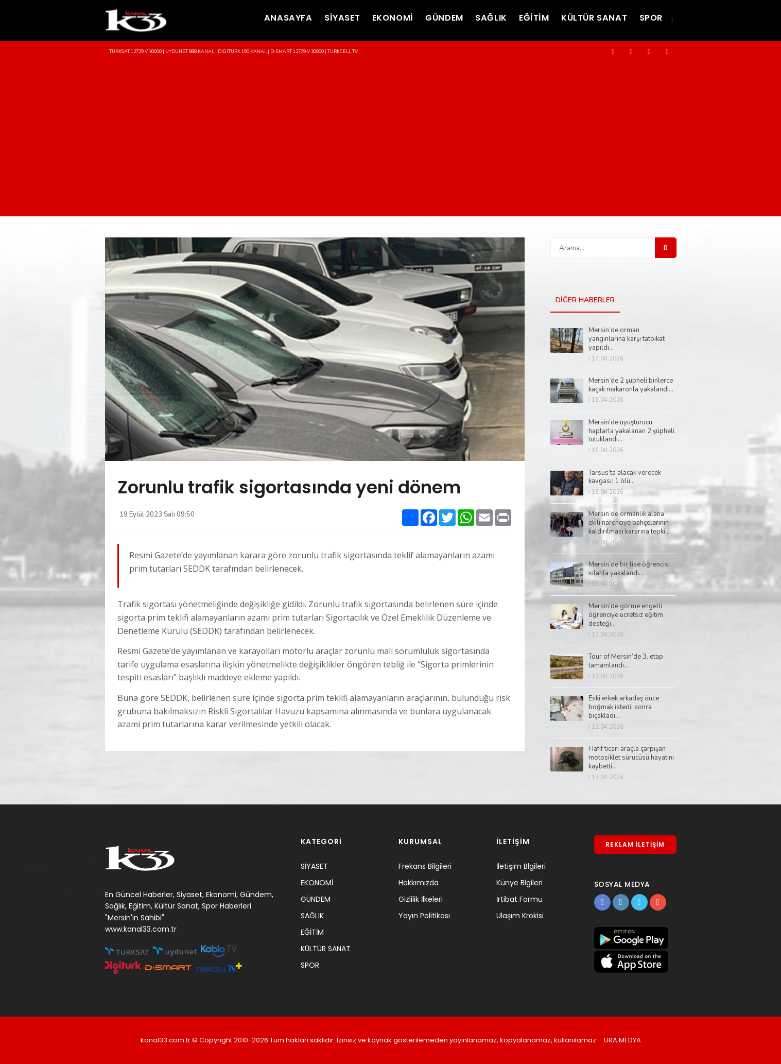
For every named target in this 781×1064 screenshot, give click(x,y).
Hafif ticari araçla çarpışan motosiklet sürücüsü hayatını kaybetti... (631, 758)
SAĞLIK (474, 19)
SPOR (649, 19)
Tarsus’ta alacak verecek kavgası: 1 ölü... (624, 477)
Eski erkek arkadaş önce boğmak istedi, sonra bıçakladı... (623, 708)
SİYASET (309, 19)
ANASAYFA (251, 19)
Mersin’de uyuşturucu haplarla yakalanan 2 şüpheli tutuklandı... (631, 431)
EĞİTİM (521, 19)
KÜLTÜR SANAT (587, 19)
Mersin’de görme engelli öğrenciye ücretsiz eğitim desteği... (625, 616)
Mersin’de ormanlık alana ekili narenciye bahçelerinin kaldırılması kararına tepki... (629, 523)
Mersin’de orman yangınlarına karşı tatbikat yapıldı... (626, 339)
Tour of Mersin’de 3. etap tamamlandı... (625, 662)
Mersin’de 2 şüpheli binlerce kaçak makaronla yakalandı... (630, 385)
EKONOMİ (365, 19)
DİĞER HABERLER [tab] (585, 300)
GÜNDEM (423, 19)
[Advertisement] (391, 139)
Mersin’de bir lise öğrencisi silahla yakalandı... (629, 569)
